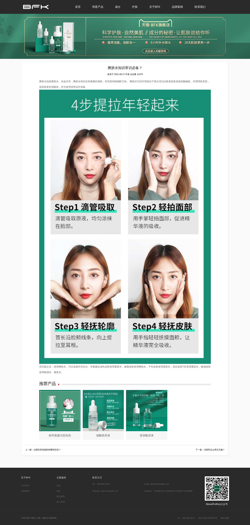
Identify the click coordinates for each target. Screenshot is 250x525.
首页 (78, 6)
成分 (117, 6)
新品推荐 (61, 496)
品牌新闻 (177, 6)
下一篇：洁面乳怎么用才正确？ (210, 449)
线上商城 (61, 502)
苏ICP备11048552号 (207, 518)
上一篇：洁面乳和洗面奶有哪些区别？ (43, 449)
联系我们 (200, 6)
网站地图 (225, 518)
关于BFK (154, 6)
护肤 (135, 6)
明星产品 (97, 6)
